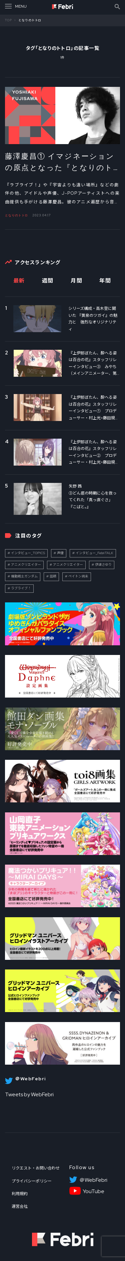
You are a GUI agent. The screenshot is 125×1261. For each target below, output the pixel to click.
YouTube (93, 1191)
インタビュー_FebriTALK (94, 553)
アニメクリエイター (26, 564)
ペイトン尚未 (78, 576)
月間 (76, 280)
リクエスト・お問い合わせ (36, 1168)
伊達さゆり (103, 564)
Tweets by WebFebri (29, 1094)
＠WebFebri (93, 1180)
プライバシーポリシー (32, 1181)
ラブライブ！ (21, 588)
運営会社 (20, 1206)
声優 (60, 553)
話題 (53, 576)
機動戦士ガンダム (24, 576)
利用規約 (20, 1193)
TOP (8, 20)
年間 (105, 280)
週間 (48, 280)
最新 (19, 280)
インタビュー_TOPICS (28, 553)
